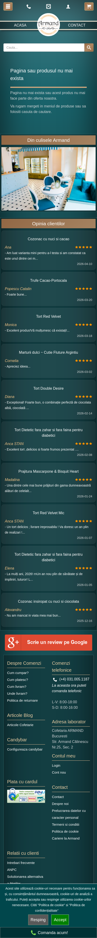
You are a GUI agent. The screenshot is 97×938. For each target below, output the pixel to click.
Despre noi (60, 804)
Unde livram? (17, 693)
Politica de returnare (22, 700)
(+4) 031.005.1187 (71, 679)
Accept (60, 919)
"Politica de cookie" (51, 905)
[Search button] (89, 47)
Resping (38, 919)
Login (56, 765)
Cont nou (59, 772)
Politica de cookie (65, 831)
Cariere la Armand (66, 838)
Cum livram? (16, 687)
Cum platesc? (17, 680)
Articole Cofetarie (20, 725)
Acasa (20, 25)
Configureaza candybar (25, 749)
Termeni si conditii (65, 824)
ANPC (12, 870)
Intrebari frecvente (21, 863)
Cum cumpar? (18, 673)
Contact (77, 25)
